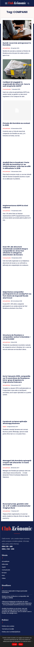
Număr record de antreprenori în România (17, 44)
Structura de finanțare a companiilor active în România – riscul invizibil (17, 337)
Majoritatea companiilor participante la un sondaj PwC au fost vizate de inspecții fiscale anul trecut (17, 295)
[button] (28, 3)
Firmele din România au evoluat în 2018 (16, 124)
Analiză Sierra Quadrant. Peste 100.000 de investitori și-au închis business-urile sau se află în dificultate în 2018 (16, 165)
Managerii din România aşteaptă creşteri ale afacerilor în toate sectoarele (17, 462)
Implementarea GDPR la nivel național (15, 206)
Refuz (20, 644)
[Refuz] (32, 641)
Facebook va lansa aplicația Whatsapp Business (15, 422)
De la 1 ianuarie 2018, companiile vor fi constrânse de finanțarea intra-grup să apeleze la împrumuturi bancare (16, 379)
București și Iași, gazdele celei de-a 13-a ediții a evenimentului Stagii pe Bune (16, 506)
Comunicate (7, 89)
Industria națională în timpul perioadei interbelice (14, 591)
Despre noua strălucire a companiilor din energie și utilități (15, 597)
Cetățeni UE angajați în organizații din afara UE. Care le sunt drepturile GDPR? (16, 84)
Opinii (4, 426)
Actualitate (6, 48)
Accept (14, 644)
